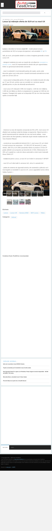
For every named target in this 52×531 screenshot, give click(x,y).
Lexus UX (13, 213)
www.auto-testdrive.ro (19, 459)
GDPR (13, 467)
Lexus (6, 213)
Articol (13, 217)
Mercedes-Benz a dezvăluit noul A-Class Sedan (15, 377)
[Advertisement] (24, 236)
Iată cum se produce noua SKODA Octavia (13, 364)
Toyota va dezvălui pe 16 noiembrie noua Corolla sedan (17, 367)
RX (46, 51)
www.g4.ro (8, 467)
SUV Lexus (34, 213)
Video (43, 213)
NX (42, 51)
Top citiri (5, 447)
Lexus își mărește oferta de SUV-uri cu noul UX (24, 21)
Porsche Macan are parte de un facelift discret (14, 380)
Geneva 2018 (23, 213)
